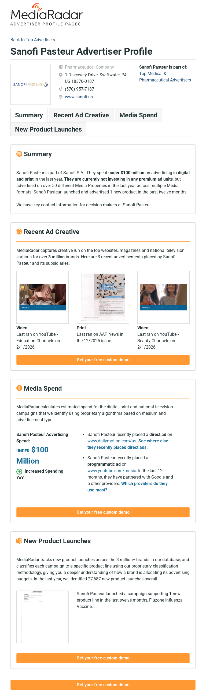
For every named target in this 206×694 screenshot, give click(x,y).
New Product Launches (48, 129)
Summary (29, 115)
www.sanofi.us (79, 96)
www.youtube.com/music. (112, 470)
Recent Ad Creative (81, 115)
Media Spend (138, 115)
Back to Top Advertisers (32, 39)
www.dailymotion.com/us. (112, 440)
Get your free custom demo (103, 684)
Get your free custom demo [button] (103, 359)
